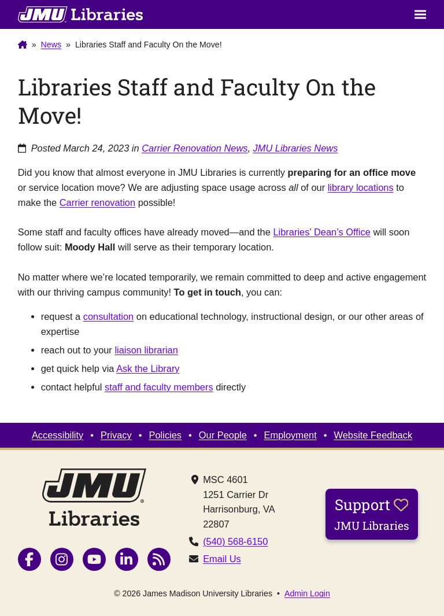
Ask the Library (147, 368)
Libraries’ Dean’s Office (321, 232)
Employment (290, 435)
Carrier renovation (97, 202)
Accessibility (57, 435)
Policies (165, 435)
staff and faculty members (159, 387)
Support (371, 514)
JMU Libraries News (295, 148)
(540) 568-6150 (235, 541)
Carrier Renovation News (194, 148)
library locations (361, 187)
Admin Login (307, 593)
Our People (223, 435)
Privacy (116, 435)
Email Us (222, 559)
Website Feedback (373, 435)
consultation (108, 316)
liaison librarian (145, 350)
